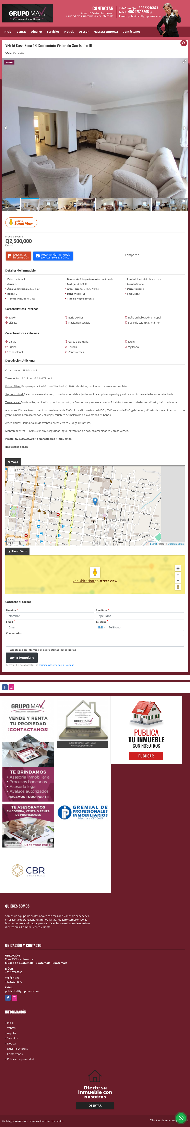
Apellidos (102, 610)
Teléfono (102, 622)
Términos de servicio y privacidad (56, 664)
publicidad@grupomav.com (22, 991)
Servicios (53, 31)
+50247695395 (138, 11)
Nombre (12, 610)
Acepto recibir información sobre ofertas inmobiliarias (43, 649)
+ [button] (11, 471)
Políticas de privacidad (20, 1059)
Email (10, 622)
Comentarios (14, 633)
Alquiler (36, 31)
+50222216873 (147, 7)
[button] (184, 61)
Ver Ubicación (84, 581)
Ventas (21, 31)
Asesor (84, 31)
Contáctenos (131, 31)
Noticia (69, 31)
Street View (21, 222)
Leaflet (153, 544)
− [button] (11, 477)
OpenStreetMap (176, 544)
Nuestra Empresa (106, 31)
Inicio (7, 31)
